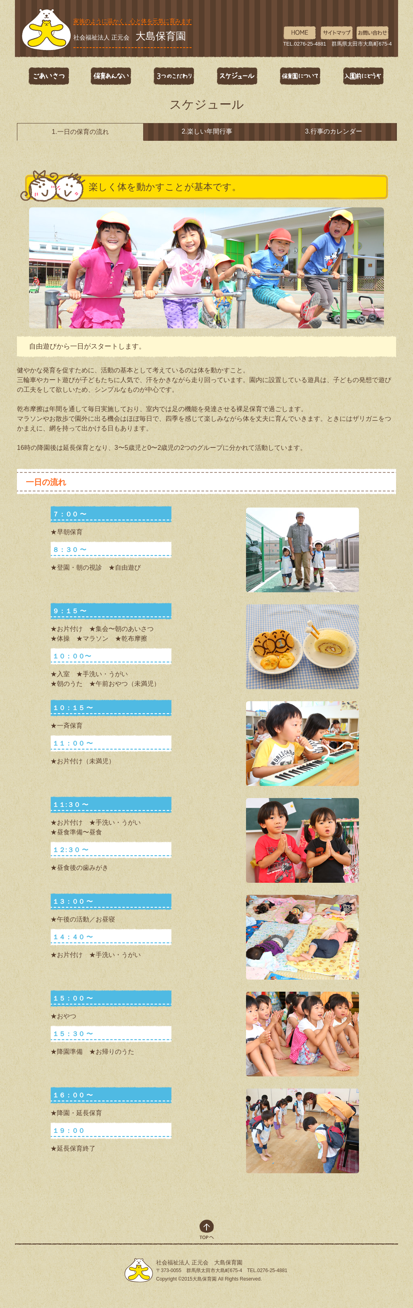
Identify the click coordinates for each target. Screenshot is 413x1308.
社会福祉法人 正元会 (129, 36)
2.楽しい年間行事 (206, 131)
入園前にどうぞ (363, 76)
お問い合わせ (373, 33)
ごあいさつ (48, 76)
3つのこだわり (174, 76)
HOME (299, 33)
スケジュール (237, 76)
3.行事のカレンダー (333, 131)
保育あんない (111, 76)
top (207, 1229)
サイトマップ (336, 33)
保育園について (300, 76)
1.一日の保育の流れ (80, 131)
